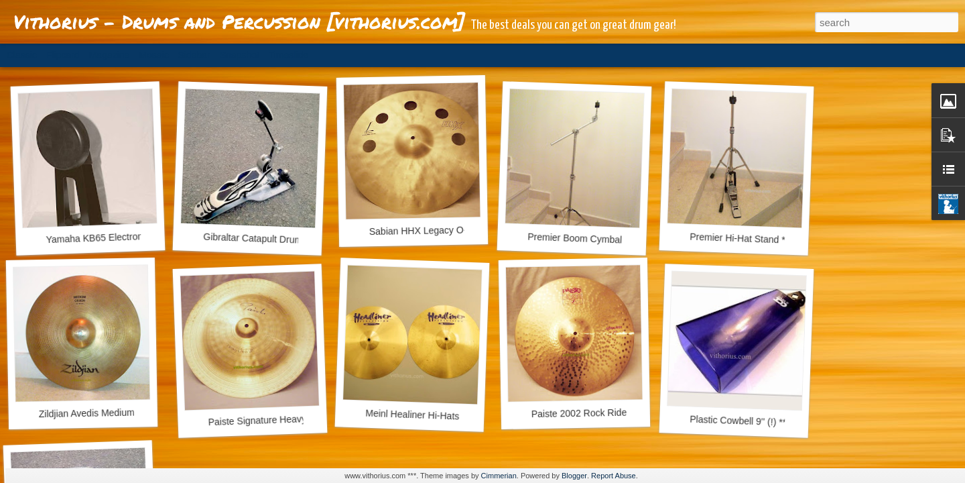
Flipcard (63, 55)
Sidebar (194, 55)
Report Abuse (613, 476)
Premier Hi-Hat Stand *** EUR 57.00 (765, 239)
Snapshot (239, 55)
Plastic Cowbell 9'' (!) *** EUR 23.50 (764, 422)
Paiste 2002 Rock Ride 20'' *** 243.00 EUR (621, 412)
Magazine (109, 55)
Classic (22, 55)
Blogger (574, 476)
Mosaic (153, 55)
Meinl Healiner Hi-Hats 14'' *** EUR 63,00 (451, 416)
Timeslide (288, 55)
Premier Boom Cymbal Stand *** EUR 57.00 (619, 240)
